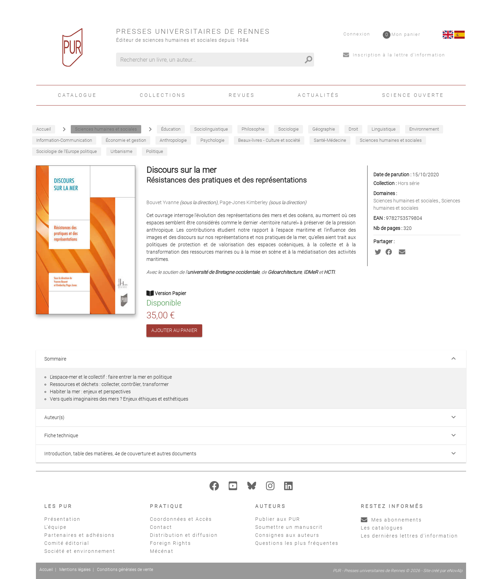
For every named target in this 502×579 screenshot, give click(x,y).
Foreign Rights (170, 543)
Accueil (46, 569)
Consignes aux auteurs (287, 535)
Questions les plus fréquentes (297, 543)
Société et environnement (79, 551)
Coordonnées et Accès (181, 519)
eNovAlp (455, 570)
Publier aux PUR (277, 519)
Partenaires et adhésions (79, 535)
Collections (163, 95)
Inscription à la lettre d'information (394, 54)
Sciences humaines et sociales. (406, 200)
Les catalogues (382, 528)
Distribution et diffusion (184, 535)
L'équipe (55, 527)
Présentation (62, 519)
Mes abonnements (391, 520)
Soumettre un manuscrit (289, 527)
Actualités (318, 95)
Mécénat (162, 551)
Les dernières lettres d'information (409, 536)
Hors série (408, 183)
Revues (242, 95)
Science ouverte (413, 95)
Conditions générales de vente (125, 569)
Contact (161, 527)
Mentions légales (75, 569)
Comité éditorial (66, 543)
